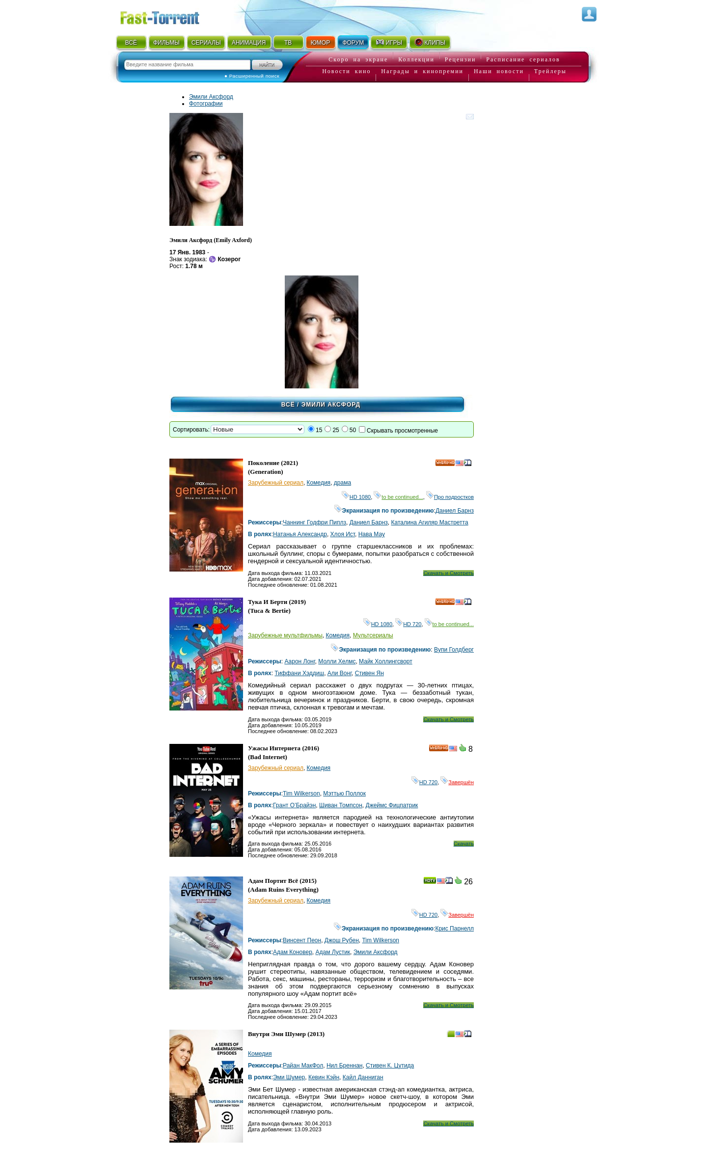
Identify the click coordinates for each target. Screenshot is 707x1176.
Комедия (319, 482)
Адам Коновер (292, 952)
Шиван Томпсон (340, 805)
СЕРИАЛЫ (206, 42)
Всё (288, 404)
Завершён (457, 782)
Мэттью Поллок (344, 793)
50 (353, 430)
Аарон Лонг (299, 661)
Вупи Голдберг (454, 649)
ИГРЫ (388, 42)
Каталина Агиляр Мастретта (429, 522)
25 (335, 430)
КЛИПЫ (429, 42)
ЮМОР (320, 42)
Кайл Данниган (363, 1077)
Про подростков (450, 497)
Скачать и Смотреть (448, 573)
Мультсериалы (373, 635)
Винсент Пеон (302, 940)
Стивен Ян (369, 673)
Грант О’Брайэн (294, 805)
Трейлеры (550, 71)
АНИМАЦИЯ (249, 42)
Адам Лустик (333, 952)
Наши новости (499, 71)
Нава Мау (371, 534)
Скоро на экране (358, 59)
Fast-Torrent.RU (169, 16)
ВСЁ (131, 42)
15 (319, 430)
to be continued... (398, 497)
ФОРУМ (353, 42)
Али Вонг (339, 673)
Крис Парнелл (454, 928)
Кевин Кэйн (323, 1077)
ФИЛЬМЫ (166, 42)
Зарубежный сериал (275, 482)
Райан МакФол (303, 1065)
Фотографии (206, 103)
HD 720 (408, 624)
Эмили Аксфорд (211, 96)
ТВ (288, 42)
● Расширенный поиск (251, 76)
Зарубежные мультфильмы (285, 635)
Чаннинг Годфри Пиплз (314, 522)
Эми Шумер (289, 1077)
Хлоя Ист (342, 534)
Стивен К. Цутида (390, 1065)
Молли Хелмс (336, 661)
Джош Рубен (342, 940)
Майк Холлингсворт (385, 661)
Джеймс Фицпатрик (392, 805)
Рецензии (460, 59)
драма (342, 482)
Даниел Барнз (454, 510)
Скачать (464, 844)
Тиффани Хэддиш (299, 673)
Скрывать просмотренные (402, 430)
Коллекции (416, 59)
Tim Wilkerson (301, 793)
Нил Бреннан (344, 1065)
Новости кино (346, 71)
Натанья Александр (300, 534)
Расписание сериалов (523, 59)
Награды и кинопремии (422, 71)
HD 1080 (356, 497)
